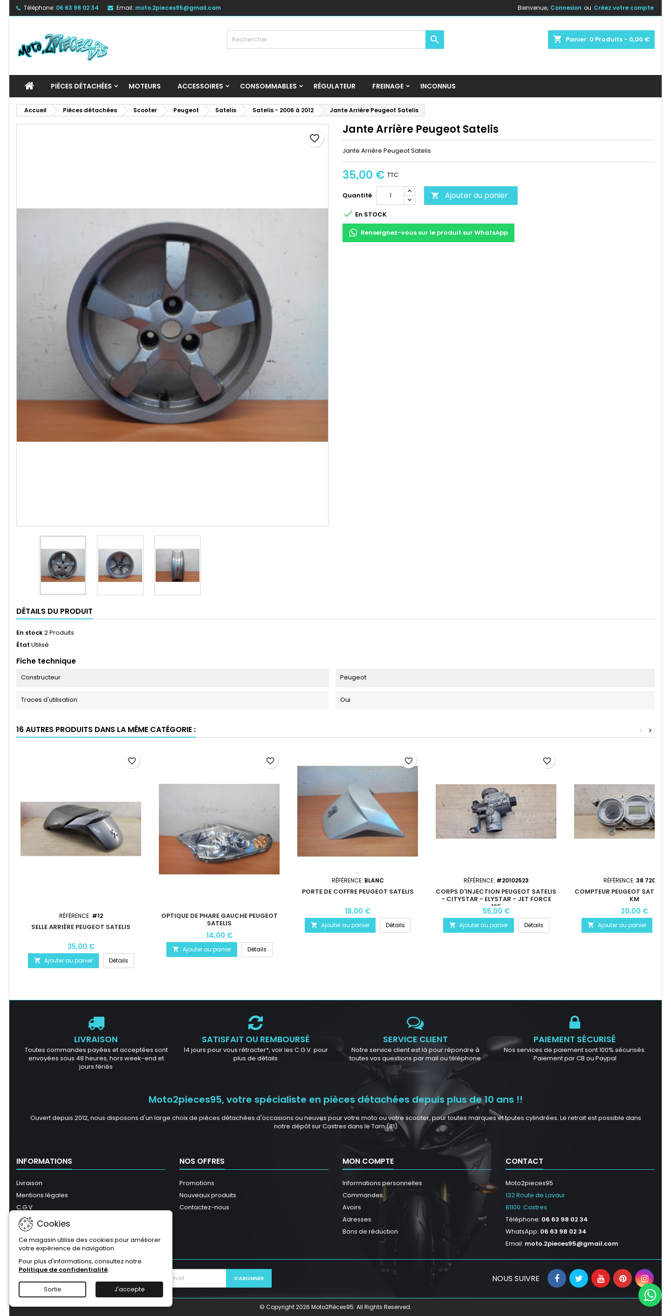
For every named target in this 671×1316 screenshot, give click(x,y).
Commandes (362, 1195)
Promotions (196, 1183)
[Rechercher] (336, 39)
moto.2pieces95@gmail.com (178, 8)
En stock (29, 633)
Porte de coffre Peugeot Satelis (358, 891)
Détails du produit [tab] (54, 611)
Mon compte (368, 1161)
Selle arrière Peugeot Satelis (80, 927)
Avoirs (351, 1207)
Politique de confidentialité (63, 1269)
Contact (524, 1161)
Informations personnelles (382, 1183)
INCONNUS (438, 86)
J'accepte (129, 1289)
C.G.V (24, 1207)
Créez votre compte (624, 8)
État (23, 645)
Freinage (388, 86)
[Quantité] (390, 195)
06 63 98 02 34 (77, 8)
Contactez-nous (204, 1207)
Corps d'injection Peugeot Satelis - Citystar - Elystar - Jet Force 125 (496, 899)
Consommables (268, 86)
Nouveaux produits (207, 1195)
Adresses (356, 1219)
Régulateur (335, 86)
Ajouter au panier (469, 195)
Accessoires (200, 86)
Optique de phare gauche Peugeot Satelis (219, 919)
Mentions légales (42, 1195)
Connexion (566, 8)
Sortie (53, 1289)
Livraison (29, 1183)
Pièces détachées (81, 86)
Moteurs (145, 86)
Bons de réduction (370, 1231)
